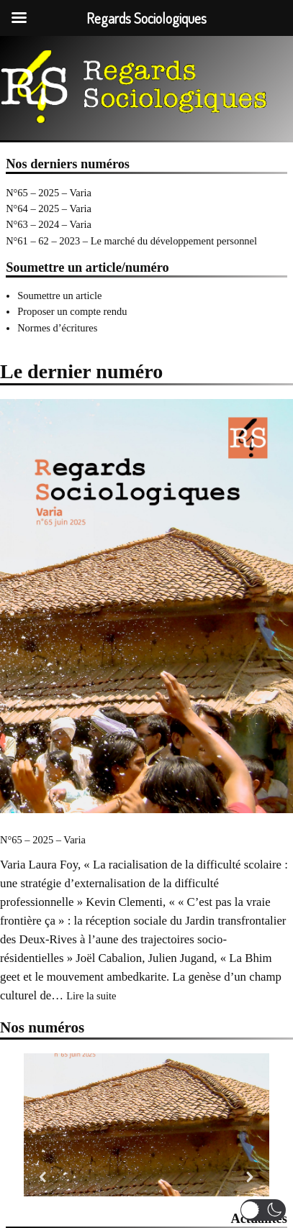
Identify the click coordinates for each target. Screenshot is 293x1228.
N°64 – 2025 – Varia (48, 208)
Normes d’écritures (57, 328)
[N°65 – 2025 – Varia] (146, 608)
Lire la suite (91, 996)
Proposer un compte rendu (72, 311)
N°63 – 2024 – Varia (48, 224)
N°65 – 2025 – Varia (48, 192)
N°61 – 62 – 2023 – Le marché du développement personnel (131, 241)
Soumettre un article (59, 295)
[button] (43, 1177)
